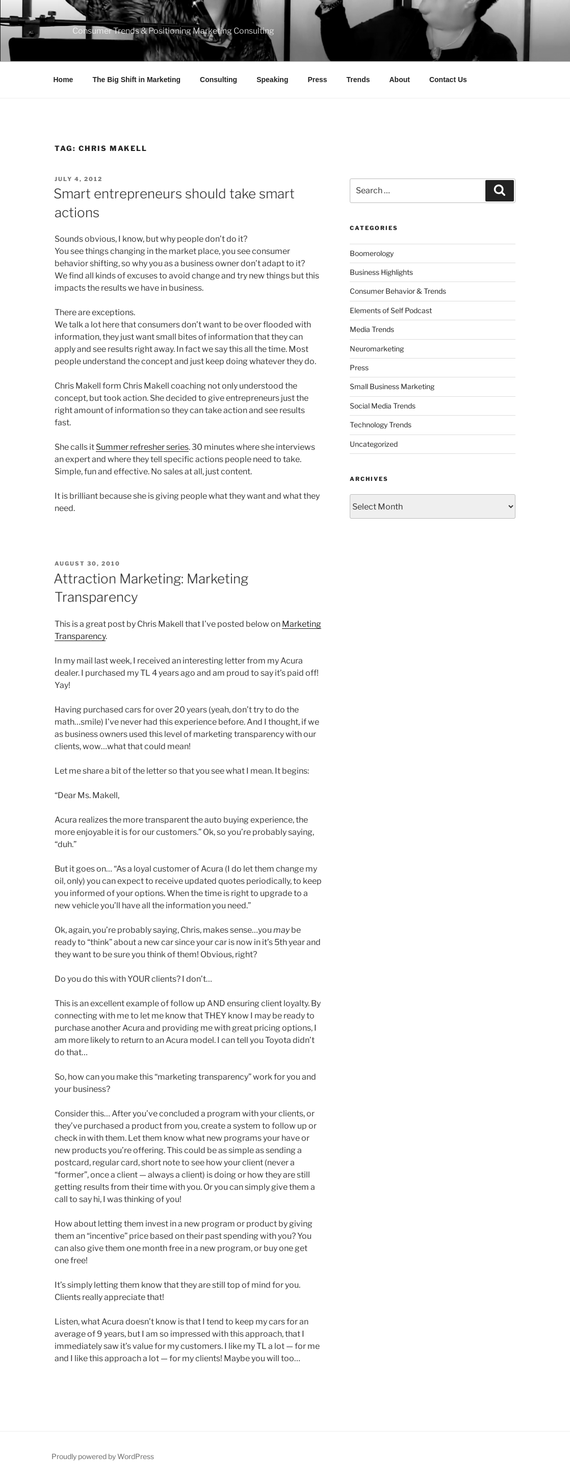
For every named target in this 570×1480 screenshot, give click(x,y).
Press (317, 79)
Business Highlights (381, 272)
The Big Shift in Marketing (136, 79)
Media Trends (372, 329)
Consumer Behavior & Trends (398, 291)
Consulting (218, 79)
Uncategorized (374, 444)
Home (63, 79)
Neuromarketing (377, 348)
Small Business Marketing (392, 386)
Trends (358, 79)
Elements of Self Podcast (391, 310)
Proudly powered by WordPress (102, 1456)
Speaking (272, 79)
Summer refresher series (142, 447)
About (400, 79)
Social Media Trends (383, 405)
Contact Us (448, 79)
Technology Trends (380, 424)
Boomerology (372, 253)
